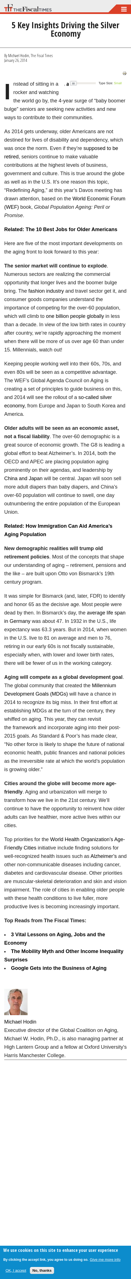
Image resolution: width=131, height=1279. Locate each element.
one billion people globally (75, 316)
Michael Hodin (18, 55)
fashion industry (46, 291)
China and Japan (23, 478)
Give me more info (105, 1259)
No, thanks (42, 1270)
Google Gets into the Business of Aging (58, 968)
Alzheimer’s (103, 856)
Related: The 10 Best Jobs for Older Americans (60, 229)
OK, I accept (16, 1270)
